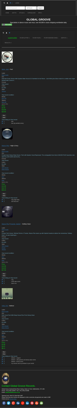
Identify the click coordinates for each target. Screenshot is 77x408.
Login (17, 3)
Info (40, 13)
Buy (4, 115)
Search (40, 8)
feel (12, 121)
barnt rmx (14, 283)
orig (12, 279)
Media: (4, 96)
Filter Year (37, 38)
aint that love (14, 201)
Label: (3, 73)
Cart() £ (31, 13)
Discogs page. (13, 399)
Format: (4, 82)
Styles (22, 13)
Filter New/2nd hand (51, 38)
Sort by (64, 38)
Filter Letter (25, 38)
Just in (14, 13)
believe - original (16, 358)
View (4, 117)
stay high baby (15, 199)
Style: (3, 89)
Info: (3, 77)
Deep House (5, 169)
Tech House (5, 167)
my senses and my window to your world (22, 363)
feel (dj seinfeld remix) (17, 123)
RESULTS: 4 (8, 42)
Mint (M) (4, 98)
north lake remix (15, 281)
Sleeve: (4, 100)
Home (7, 13)
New (3, 177)
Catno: (3, 86)
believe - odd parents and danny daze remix (23, 359)
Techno (4, 91)
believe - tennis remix (17, 361)
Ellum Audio (5, 75)
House (3, 248)
